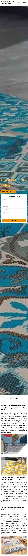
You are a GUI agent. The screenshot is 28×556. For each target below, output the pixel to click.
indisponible (11, 1)
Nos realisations (8, 192)
